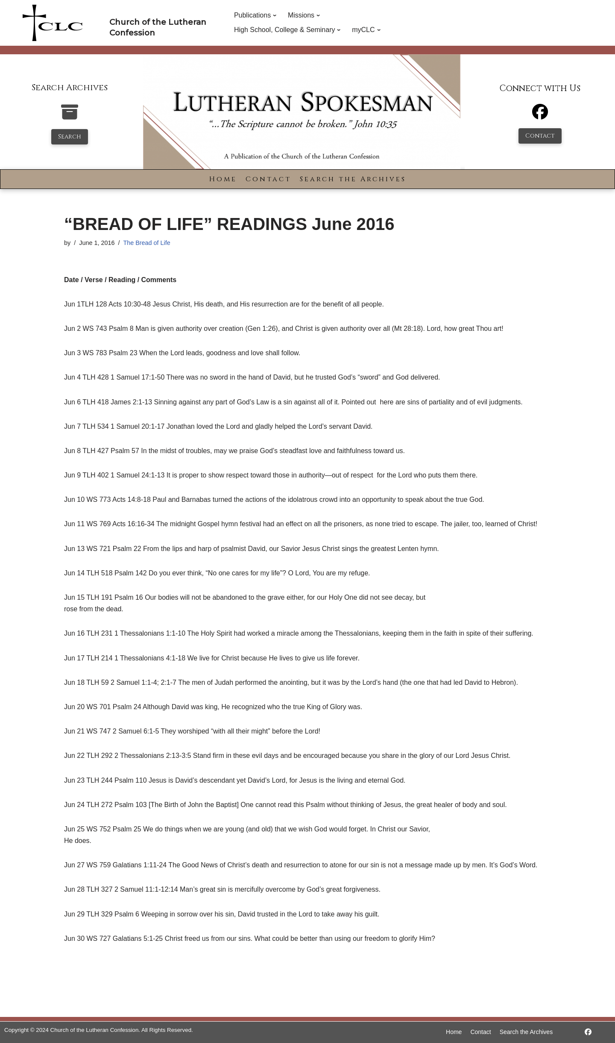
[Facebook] (540, 116)
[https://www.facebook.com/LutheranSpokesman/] (588, 1032)
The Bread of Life (146, 242)
